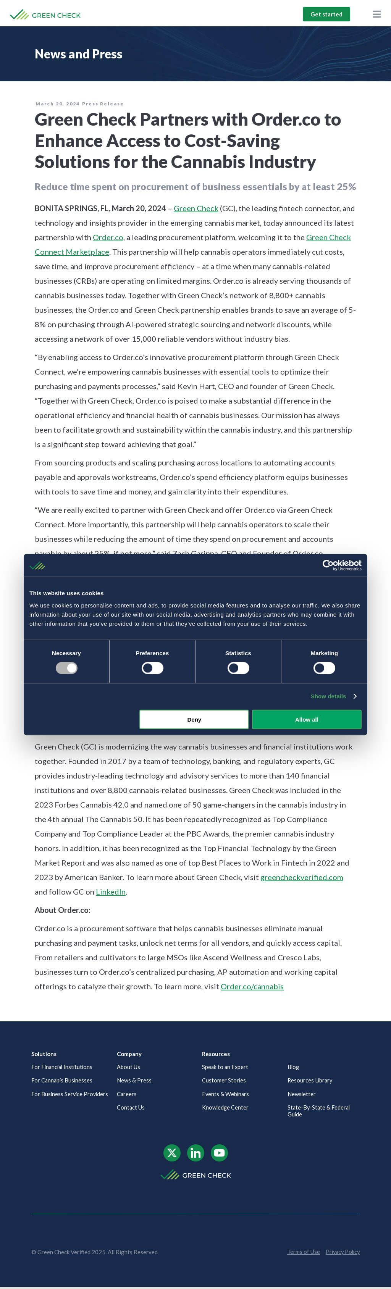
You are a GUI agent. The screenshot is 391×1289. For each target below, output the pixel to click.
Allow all (306, 719)
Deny (194, 719)
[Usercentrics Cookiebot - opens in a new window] (328, 565)
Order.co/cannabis (252, 986)
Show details (328, 696)
